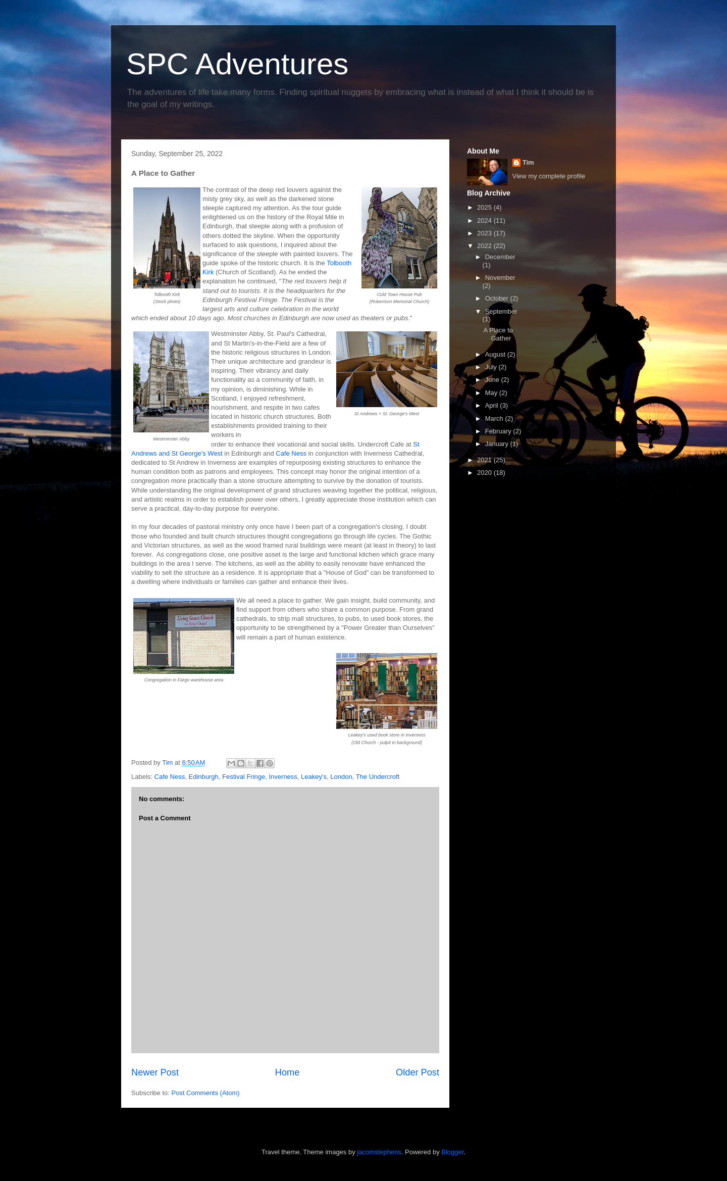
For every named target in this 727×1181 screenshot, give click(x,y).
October (497, 298)
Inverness (283, 776)
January (497, 444)
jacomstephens (379, 1152)
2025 (485, 207)
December (500, 257)
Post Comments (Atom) (206, 1093)
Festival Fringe (243, 776)
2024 (485, 220)
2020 (485, 472)
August (496, 354)
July (492, 367)
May (492, 393)
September (501, 311)
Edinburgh (203, 776)
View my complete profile (548, 176)
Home (287, 1072)
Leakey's (314, 776)
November (500, 277)
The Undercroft (378, 776)
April (492, 405)
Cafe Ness (291, 453)
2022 (485, 246)
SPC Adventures (237, 64)
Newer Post (155, 1072)
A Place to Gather (498, 334)
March (495, 418)
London (341, 776)
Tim (528, 162)
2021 (485, 460)
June (493, 379)
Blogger (452, 1152)
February (499, 431)
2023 (485, 233)
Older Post (417, 1072)
